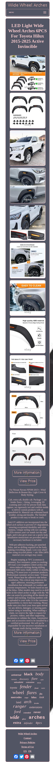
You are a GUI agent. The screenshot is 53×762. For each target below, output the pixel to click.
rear (26, 698)
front (36, 688)
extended (27, 713)
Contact (27, 738)
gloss (24, 719)
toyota (13, 687)
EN (25, 751)
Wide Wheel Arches (27, 734)
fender (26, 686)
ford (17, 711)
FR (29, 751)
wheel (18, 692)
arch (27, 701)
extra (17, 723)
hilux (34, 697)
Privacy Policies (27, 742)
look (41, 697)
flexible (36, 703)
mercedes (16, 697)
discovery (24, 679)
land (18, 702)
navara (14, 679)
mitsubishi (18, 682)
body (39, 674)
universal (16, 675)
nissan (39, 683)
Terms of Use (27, 747)
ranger (19, 707)
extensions (35, 707)
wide (14, 717)
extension (30, 682)
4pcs (39, 723)
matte (43, 688)
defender (28, 723)
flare (35, 678)
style (42, 680)
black (28, 674)
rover (37, 712)
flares (32, 692)
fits (41, 694)
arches (37, 717)
